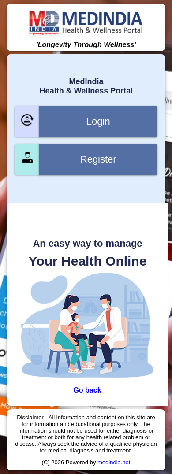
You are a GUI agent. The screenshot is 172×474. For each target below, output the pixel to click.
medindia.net (113, 462)
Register (98, 159)
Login (98, 121)
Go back (87, 390)
